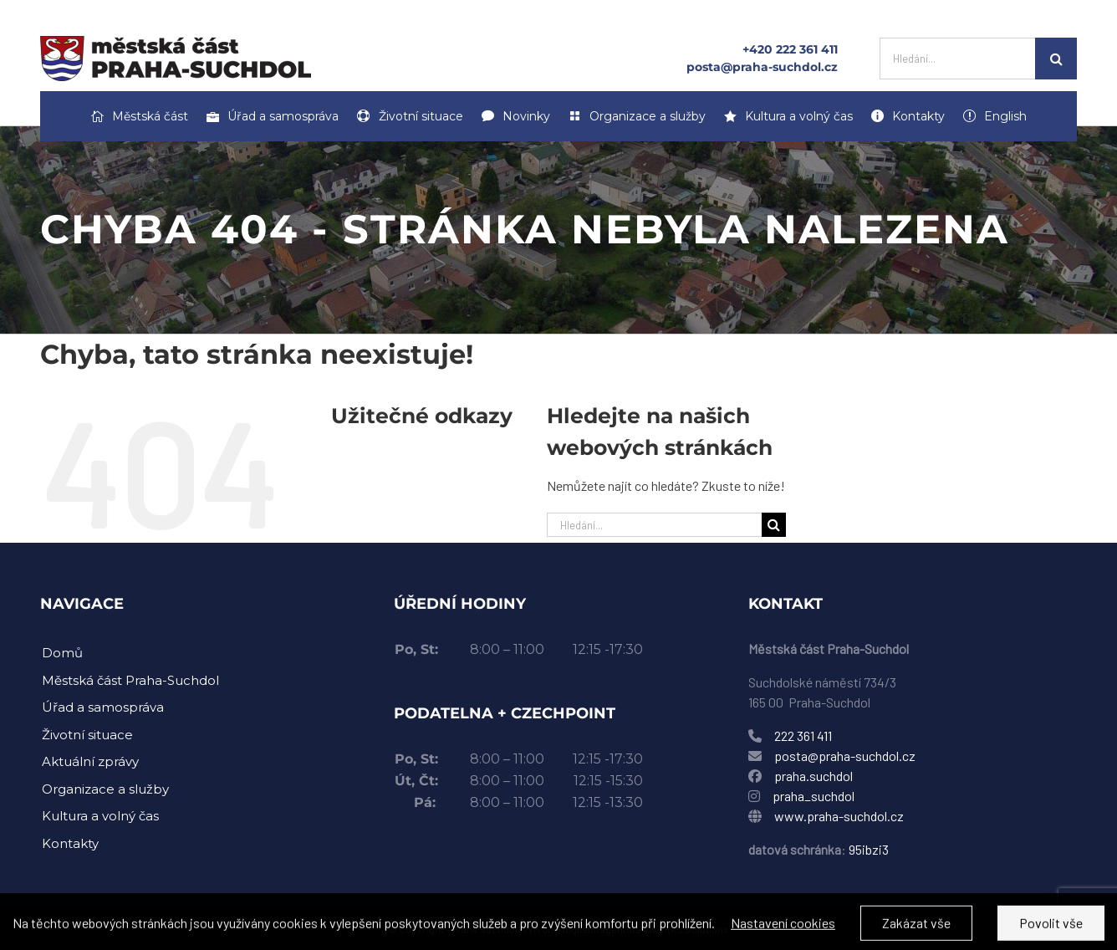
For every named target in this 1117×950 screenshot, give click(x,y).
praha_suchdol (812, 796)
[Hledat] (1056, 58)
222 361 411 (803, 735)
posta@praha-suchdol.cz (762, 66)
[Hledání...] (957, 58)
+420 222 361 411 (790, 49)
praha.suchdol (813, 776)
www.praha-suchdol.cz (839, 816)
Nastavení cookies (783, 930)
